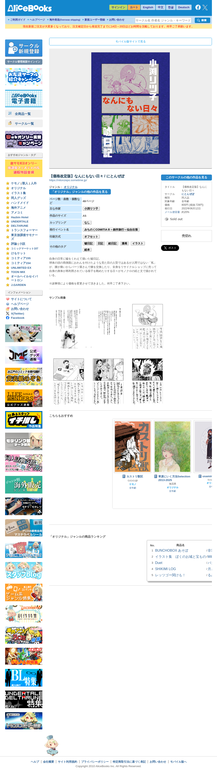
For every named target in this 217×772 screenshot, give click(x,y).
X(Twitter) (17, 313)
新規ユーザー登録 (95, 19)
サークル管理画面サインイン (23, 61)
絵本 (87, 249)
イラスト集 (18, 193)
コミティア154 (21, 263)
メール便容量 (172, 212)
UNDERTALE (20, 221)
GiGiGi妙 (133, 480)
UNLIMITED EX (21, 267)
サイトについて (21, 299)
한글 (171, 7)
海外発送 (64, 19)
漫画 (124, 243)
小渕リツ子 (91, 208)
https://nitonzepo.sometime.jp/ (68, 180)
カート (134, 7)
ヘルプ (35, 761)
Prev (119, 463)
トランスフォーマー (24, 230)
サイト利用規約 (67, 761)
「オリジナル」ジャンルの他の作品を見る (79, 191)
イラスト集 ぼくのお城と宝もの (180, 556)
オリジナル (18, 188)
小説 (22, 243)
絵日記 (112, 243)
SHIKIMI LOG (165, 569)
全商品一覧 (19, 114)
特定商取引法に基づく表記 (129, 761)
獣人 (25, 183)
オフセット (91, 236)
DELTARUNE (19, 225)
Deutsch (183, 7)
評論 (14, 243)
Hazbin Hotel (19, 217)
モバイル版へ (178, 761)
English (148, 7)
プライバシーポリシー (95, 761)
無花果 (172, 483)
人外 (34, 183)
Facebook (17, 317)
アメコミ (17, 212)
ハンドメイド (20, 202)
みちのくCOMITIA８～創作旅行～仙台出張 (111, 229)
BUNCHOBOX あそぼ (171, 550)
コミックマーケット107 (24, 248)
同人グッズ (18, 198)
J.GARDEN (18, 285)
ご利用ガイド (17, 19)
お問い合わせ (116, 19)
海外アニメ (18, 207)
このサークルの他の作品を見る (186, 177)
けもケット (18, 253)
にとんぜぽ (188, 194)
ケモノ (15, 183)
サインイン (118, 7)
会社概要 (48, 761)
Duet (158, 563)
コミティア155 (21, 258)
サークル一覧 (21, 123)
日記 (100, 243)
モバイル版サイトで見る (130, 41)
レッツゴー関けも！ (170, 575)
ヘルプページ (37, 19)
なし (87, 222)
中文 (160, 7)
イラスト (137, 243)
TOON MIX (18, 272)
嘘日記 (88, 243)
